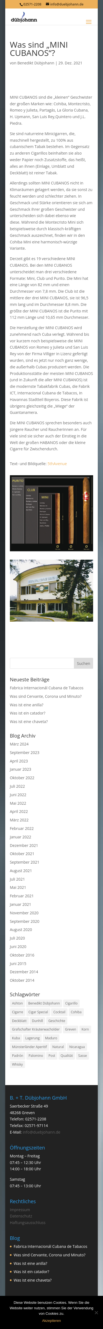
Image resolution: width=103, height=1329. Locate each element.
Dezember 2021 (24, 845)
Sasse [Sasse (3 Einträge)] (82, 1055)
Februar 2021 (22, 895)
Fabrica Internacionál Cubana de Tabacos (46, 687)
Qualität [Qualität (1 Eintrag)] (67, 1055)
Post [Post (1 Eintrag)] (51, 1055)
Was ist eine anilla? (26, 704)
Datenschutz (21, 1216)
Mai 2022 (18, 803)
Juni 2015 (18, 963)
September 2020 (25, 921)
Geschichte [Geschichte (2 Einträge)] (56, 1020)
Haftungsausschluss (28, 1222)
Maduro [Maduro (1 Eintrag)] (51, 1038)
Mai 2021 (18, 887)
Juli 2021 (17, 879)
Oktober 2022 (22, 777)
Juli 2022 (17, 786)
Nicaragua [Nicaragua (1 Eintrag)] (77, 1047)
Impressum (20, 1209)
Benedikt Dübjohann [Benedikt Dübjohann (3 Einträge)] (44, 1003)
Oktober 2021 (22, 853)
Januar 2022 (20, 836)
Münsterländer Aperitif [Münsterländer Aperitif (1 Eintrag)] (29, 1047)
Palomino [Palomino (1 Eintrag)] (36, 1055)
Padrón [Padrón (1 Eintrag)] (17, 1055)
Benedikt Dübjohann (35, 63)
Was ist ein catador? (27, 713)
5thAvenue (57, 463)
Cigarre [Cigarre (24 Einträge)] (17, 1012)
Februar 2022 (22, 828)
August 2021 (21, 870)
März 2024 (19, 744)
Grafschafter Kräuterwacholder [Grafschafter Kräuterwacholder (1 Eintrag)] (36, 1029)
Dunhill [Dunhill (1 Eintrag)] (37, 1020)
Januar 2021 (20, 904)
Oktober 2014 (22, 980)
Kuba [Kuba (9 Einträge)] (16, 1038)
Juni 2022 (18, 794)
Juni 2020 (18, 946)
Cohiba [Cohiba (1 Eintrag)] (76, 1012)
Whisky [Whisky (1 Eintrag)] (17, 1064)
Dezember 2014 (24, 971)
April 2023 (19, 761)
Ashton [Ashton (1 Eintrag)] (17, 1003)
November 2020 (24, 912)
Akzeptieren (51, 1321)
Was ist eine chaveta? (29, 721)
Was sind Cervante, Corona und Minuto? (46, 696)
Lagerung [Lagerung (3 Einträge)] (32, 1038)
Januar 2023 (20, 769)
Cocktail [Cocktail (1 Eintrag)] (59, 1012)
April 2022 (19, 811)
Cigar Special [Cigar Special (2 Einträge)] (38, 1012)
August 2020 (21, 929)
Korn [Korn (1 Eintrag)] (85, 1029)
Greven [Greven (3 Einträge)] (70, 1029)
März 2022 (19, 820)
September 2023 (25, 752)
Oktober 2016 (22, 955)
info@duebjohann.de (41, 1132)
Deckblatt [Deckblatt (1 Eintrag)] (19, 1020)
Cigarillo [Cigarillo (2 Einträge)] (71, 1003)
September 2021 (25, 862)
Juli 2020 (17, 938)
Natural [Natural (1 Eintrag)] (58, 1047)
